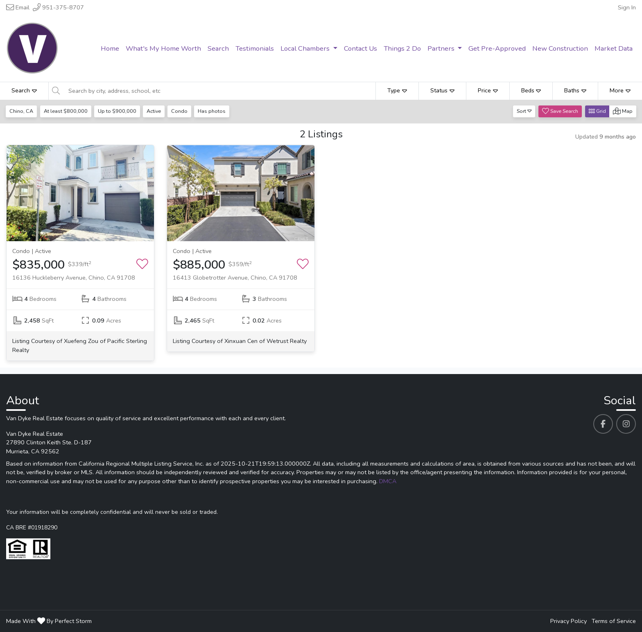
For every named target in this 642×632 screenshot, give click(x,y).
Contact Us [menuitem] (360, 48)
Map (623, 111)
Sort (524, 111)
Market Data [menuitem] (614, 48)
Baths (575, 90)
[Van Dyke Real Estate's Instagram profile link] (626, 424)
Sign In (627, 7)
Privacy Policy (568, 621)
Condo (181, 111)
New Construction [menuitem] (560, 48)
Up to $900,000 (118, 111)
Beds (531, 90)
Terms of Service (614, 621)
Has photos (214, 111)
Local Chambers (305, 48)
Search (24, 90)
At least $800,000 (66, 111)
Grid (597, 111)
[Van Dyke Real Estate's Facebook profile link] (603, 424)
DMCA (387, 481)
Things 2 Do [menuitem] (402, 48)
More (620, 90)
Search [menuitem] (218, 48)
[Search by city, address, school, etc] (219, 90)
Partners (441, 48)
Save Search (560, 111)
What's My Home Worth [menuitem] (163, 48)
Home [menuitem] (110, 48)
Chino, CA (22, 111)
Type (397, 90)
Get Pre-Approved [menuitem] (497, 48)
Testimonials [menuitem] (254, 48)
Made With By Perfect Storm (49, 621)
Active (155, 111)
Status (442, 90)
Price (488, 90)
